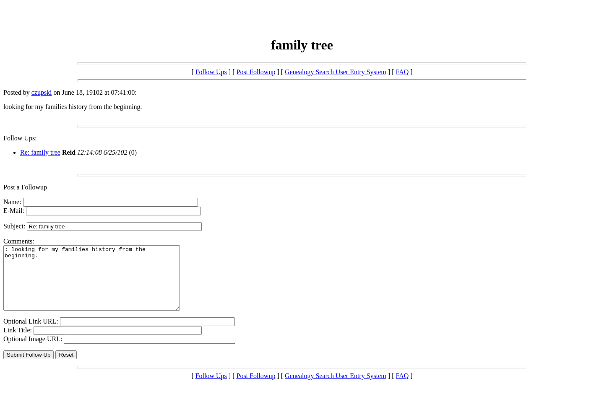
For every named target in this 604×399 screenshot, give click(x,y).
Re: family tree (40, 152)
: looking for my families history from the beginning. (102, 284)
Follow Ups (211, 71)
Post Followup (256, 71)
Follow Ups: (20, 138)
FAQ (402, 71)
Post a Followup (25, 187)
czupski (41, 92)
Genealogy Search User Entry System (335, 71)
